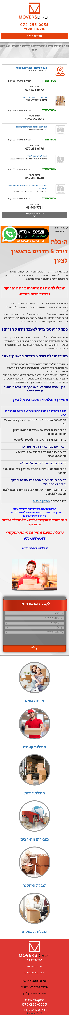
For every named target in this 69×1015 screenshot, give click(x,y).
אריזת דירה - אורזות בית (34, 97)
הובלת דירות (34, 793)
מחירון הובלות (41, 501)
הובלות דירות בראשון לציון (34, 981)
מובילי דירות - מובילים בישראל (31, 68)
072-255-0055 (34, 1005)
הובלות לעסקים (34, 932)
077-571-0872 (34, 90)
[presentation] (36, 638)
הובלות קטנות (34, 747)
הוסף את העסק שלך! (35, 1009)
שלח (35, 648)
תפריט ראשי (34, 35)
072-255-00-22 (34, 119)
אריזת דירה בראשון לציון (34, 993)
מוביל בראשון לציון (37, 156)
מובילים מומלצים (34, 840)
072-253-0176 (34, 149)
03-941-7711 (34, 207)
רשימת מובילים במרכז (34, 972)
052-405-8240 (34, 178)
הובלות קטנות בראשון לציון (34, 987)
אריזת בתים (34, 701)
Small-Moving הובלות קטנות (31, 127)
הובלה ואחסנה (34, 886)
